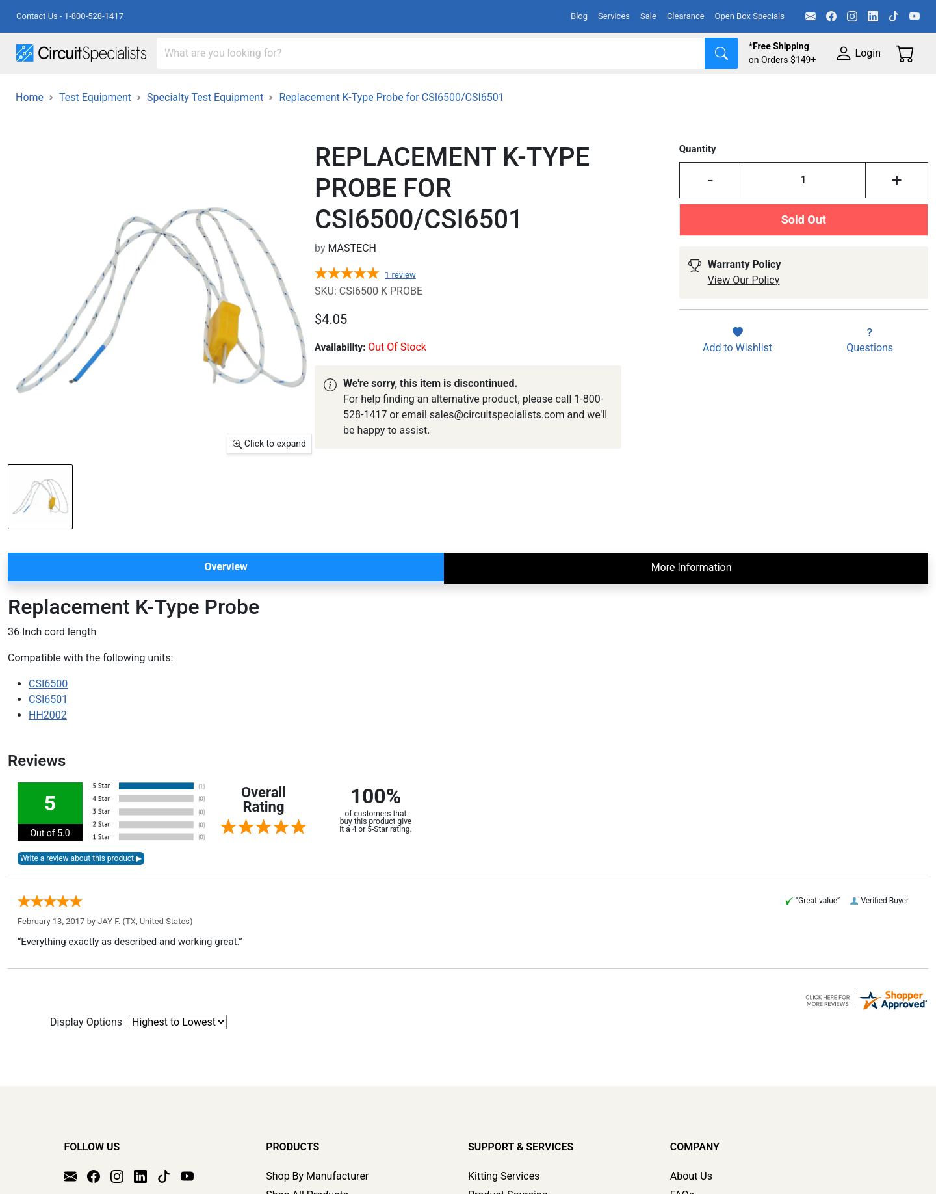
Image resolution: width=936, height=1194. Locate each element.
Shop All (35, 92)
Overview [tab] (225, 603)
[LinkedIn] (873, 16)
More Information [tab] (691, 604)
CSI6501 (48, 736)
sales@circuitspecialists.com (497, 451)
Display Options (86, 1058)
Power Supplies (304, 92)
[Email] (810, 16)
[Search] (431, 53)
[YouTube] (914, 16)
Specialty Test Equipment (205, 133)
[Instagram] (852, 16)
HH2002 (48, 751)
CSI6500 (48, 720)
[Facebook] (831, 16)
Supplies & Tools (820, 92)
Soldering (495, 92)
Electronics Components (701, 92)
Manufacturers (113, 92)
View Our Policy (744, 316)
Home (30, 133)
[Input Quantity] (804, 216)
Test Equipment (207, 92)
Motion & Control (580, 92)
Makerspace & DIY (405, 92)
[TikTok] (894, 16)
